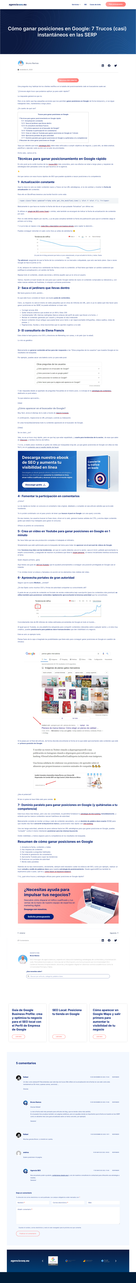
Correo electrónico (60, 1202)
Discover (23, 440)
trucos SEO (53, 164)
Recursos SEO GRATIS (68, 80)
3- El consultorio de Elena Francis (34, 126)
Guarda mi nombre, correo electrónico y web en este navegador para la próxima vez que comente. (50, 1227)
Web (90, 1203)
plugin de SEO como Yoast (38, 211)
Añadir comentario (25, 1209)
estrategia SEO (44, 146)
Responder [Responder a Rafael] (115, 1077)
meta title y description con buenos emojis (57, 226)
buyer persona (78, 552)
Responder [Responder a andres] (115, 1152)
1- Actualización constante (32, 121)
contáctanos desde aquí (60, 1175)
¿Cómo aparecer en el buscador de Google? (41, 128)
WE (85, 5)
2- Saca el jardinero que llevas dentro (36, 123)
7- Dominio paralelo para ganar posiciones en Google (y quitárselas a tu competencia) (54, 138)
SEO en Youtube (42, 565)
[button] (103, 65)
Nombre (21, 1202)
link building (88, 824)
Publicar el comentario (28, 1234)
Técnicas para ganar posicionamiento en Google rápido (40, 118)
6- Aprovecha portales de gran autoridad (37, 135)
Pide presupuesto (116, 4)
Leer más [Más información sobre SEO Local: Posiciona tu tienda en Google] (59, 1036)
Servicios (76, 4)
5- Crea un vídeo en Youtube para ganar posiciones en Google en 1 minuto (49, 133)
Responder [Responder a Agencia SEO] (115, 1170)
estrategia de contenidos (101, 391)
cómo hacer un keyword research (58, 872)
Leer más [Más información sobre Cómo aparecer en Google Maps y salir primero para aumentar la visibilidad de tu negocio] (99, 1036)
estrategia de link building (91, 814)
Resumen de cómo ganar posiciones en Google (37, 140)
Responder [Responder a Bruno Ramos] (115, 1102)
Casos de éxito (95, 5)
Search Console (62, 413)
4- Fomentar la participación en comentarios (39, 131)
